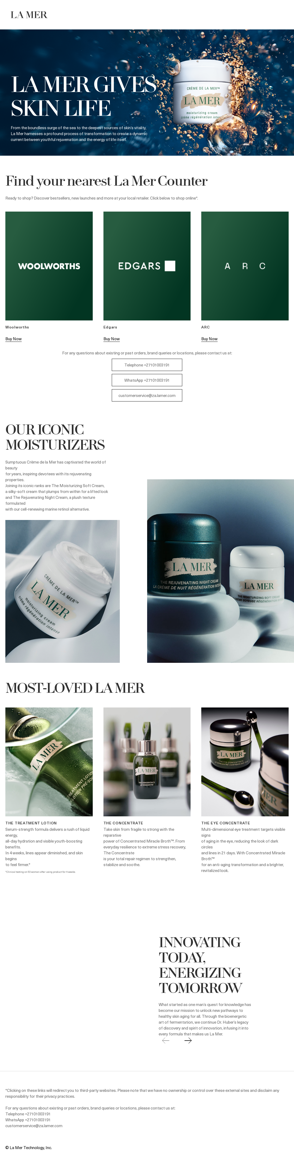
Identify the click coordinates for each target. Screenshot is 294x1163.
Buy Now (13, 339)
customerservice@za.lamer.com (147, 395)
